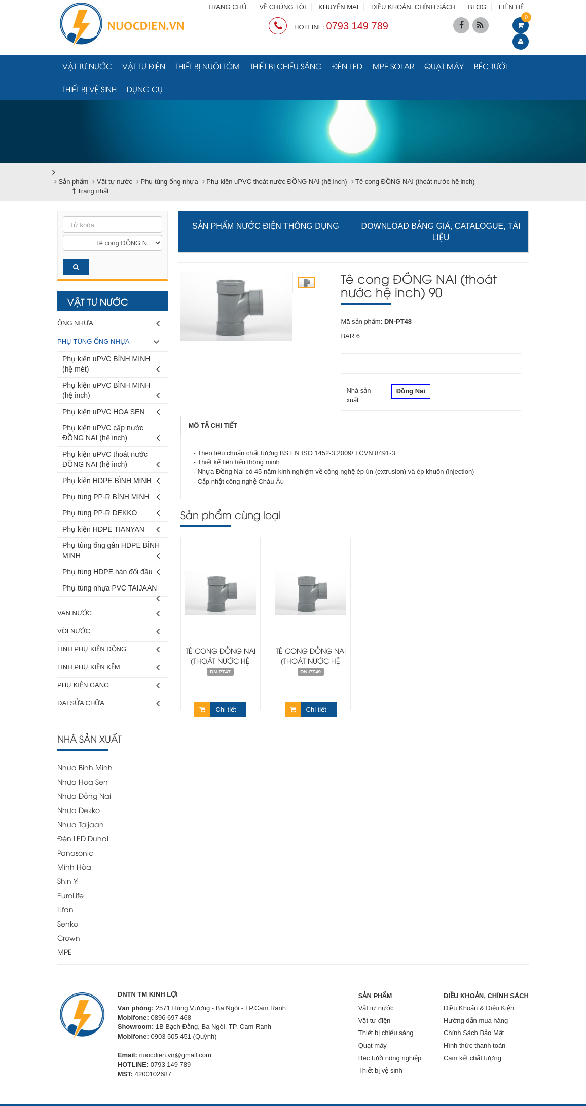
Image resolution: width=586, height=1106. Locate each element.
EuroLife (70, 895)
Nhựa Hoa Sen (82, 781)
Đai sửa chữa (108, 703)
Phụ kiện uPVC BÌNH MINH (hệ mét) (111, 366)
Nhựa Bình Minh (85, 767)
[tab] (213, 426)
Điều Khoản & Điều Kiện (479, 1008)
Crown (68, 937)
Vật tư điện (143, 66)
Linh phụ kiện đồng (108, 649)
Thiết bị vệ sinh (89, 89)
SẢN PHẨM (375, 996)
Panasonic (75, 852)
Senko (67, 923)
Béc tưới (490, 66)
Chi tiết (215, 709)
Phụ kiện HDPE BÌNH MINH (111, 480)
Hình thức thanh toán (474, 1045)
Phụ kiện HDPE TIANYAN (111, 529)
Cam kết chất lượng (472, 1058)
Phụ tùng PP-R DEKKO (111, 513)
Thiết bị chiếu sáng (286, 66)
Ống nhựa (108, 323)
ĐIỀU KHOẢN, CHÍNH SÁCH (413, 7)
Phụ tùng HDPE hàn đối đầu (111, 572)
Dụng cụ (145, 89)
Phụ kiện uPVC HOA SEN (111, 411)
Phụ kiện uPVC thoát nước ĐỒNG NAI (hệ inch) (111, 461)
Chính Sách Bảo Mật (474, 1033)
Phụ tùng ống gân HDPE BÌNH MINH (111, 552)
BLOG (477, 7)
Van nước (108, 613)
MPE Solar (393, 66)
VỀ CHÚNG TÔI (283, 7)
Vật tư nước (87, 66)
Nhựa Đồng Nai (84, 795)
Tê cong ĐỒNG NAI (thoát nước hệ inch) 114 (311, 661)
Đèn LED (347, 66)
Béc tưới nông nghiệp (389, 1058)
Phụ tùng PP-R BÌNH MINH (111, 497)
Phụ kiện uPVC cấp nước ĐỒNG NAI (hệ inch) (111, 435)
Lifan (65, 909)
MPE (64, 951)
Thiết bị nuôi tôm (207, 66)
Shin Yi (68, 881)
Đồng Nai (410, 392)
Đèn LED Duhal (82, 838)
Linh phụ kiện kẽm (108, 667)
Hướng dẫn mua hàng (476, 1020)
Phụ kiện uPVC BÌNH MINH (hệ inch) (111, 392)
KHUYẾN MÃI (338, 7)
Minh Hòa (74, 866)
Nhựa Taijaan (80, 824)
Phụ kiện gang (108, 685)
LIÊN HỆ (511, 7)
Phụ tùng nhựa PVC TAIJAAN (111, 590)
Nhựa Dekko (78, 810)
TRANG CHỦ (227, 7)
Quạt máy (444, 66)
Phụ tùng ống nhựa (108, 342)
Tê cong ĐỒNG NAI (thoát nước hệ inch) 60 (220, 661)
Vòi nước (108, 631)
